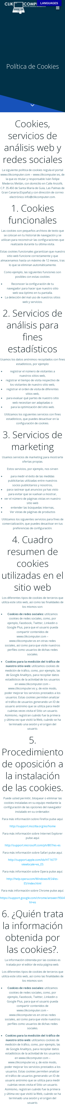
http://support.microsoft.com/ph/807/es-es (32, 845)
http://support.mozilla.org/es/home (33, 826)
